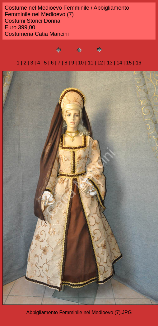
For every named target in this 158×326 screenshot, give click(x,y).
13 (110, 62)
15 (129, 62)
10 (81, 62)
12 (100, 62)
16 (138, 62)
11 (90, 62)
